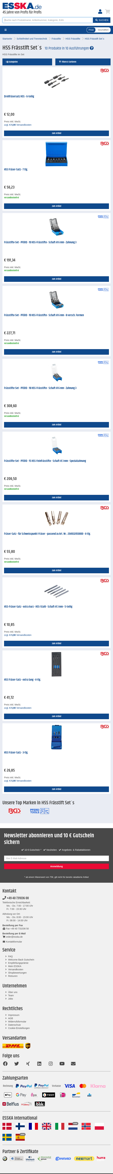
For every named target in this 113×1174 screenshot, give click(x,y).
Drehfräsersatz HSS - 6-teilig (19, 96)
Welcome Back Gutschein (21, 959)
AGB (10, 1018)
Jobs (10, 998)
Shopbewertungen (17, 972)
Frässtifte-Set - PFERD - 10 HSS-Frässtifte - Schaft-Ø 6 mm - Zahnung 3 (40, 242)
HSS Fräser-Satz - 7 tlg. (16, 169)
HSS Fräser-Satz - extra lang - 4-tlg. (22, 680)
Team (11, 995)
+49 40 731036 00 (15, 898)
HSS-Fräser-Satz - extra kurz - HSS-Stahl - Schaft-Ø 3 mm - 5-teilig (38, 606)
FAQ (10, 956)
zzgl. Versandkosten (17, 125)
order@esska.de (12, 936)
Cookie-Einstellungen (19, 1028)
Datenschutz (14, 1025)
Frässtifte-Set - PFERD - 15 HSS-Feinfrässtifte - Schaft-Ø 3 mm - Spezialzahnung (45, 461)
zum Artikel (56, 133)
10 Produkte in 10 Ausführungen (69, 48)
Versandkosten (15, 969)
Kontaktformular (12, 941)
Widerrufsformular (17, 1021)
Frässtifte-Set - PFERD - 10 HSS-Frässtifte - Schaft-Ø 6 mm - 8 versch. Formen (44, 315)
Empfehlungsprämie (18, 963)
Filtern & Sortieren (67, 62)
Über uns (12, 992)
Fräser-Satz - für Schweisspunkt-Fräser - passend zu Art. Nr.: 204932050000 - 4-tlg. (47, 534)
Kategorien (12, 62)
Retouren (13, 976)
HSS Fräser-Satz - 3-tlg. (16, 752)
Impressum (13, 1015)
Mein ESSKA (14, 966)
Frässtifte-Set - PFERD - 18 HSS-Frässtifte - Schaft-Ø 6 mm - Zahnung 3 (40, 388)
